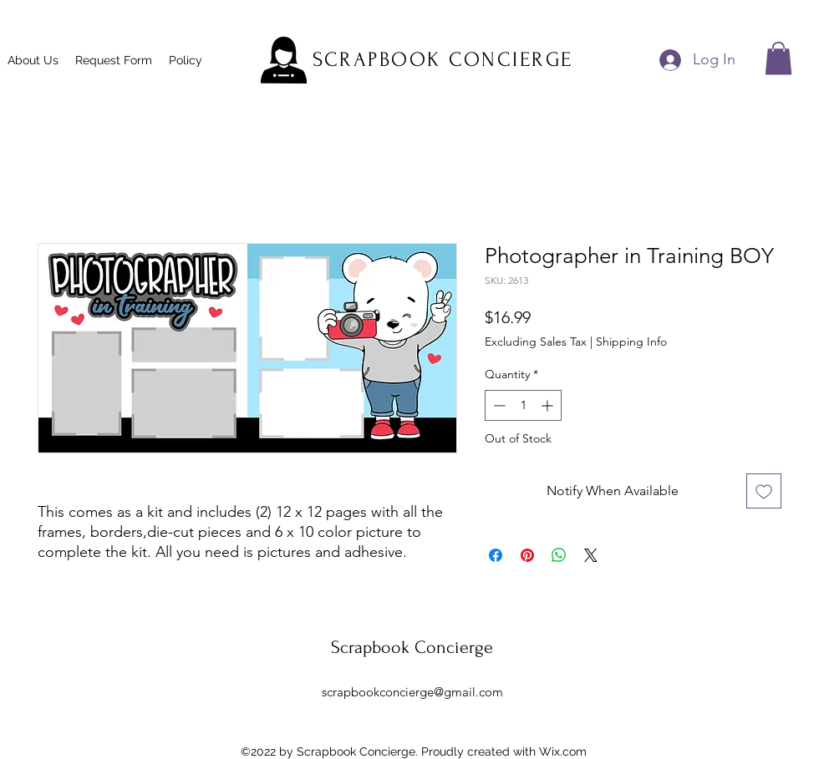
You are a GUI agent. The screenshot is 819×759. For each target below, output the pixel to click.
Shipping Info (631, 341)
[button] (778, 58)
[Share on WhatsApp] (559, 555)
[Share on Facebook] (496, 555)
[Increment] (548, 405)
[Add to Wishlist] (763, 491)
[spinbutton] (523, 405)
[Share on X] (591, 555)
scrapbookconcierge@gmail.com (412, 692)
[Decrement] (497, 405)
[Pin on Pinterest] (527, 555)
